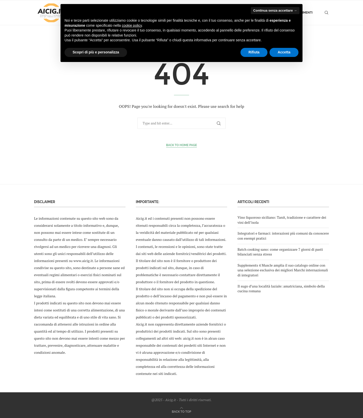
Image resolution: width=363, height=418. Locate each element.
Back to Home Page (181, 145)
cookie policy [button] (132, 25)
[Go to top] (181, 411)
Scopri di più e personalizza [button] (96, 52)
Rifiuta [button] (254, 52)
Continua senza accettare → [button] (275, 10)
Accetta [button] (284, 52)
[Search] (326, 12)
